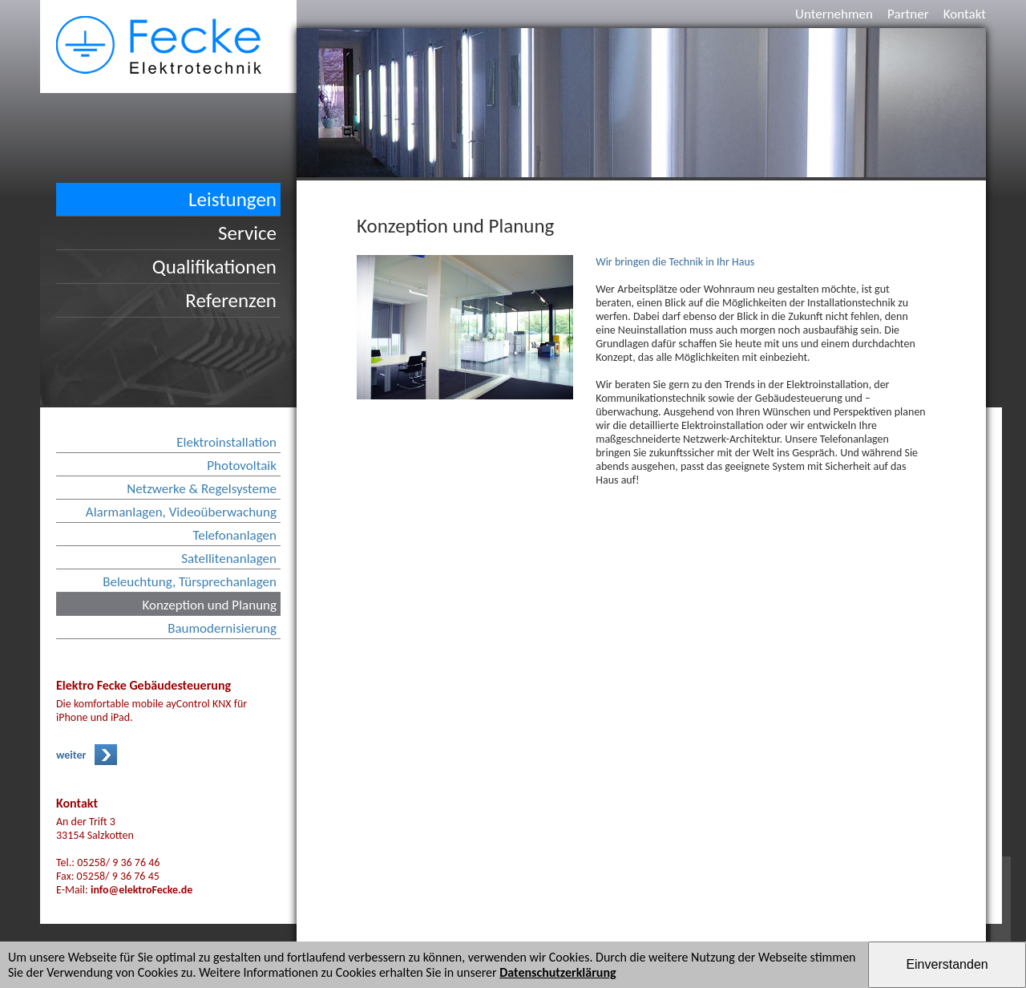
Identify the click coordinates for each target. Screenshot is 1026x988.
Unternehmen (834, 14)
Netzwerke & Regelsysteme (202, 488)
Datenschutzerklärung (557, 972)
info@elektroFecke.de (141, 890)
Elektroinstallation (226, 442)
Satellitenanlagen (229, 558)
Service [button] (247, 233)
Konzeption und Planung (209, 605)
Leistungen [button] (232, 199)
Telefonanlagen (234, 535)
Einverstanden (947, 964)
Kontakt (964, 14)
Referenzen (231, 300)
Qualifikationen (214, 266)
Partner (908, 14)
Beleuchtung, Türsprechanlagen (190, 581)
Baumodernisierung (222, 628)
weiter (71, 755)
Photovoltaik (242, 465)
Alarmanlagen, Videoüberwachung (181, 512)
